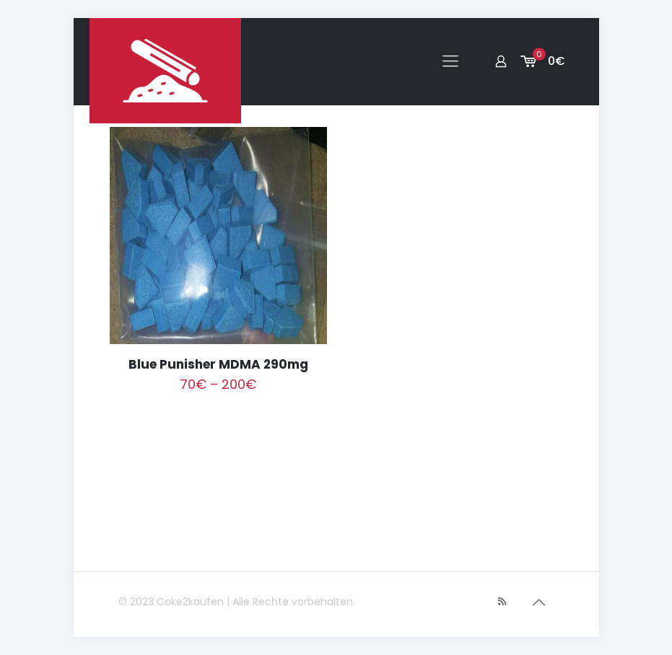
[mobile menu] (450, 61)
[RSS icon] (502, 601)
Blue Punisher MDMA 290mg (218, 364)
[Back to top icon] (539, 602)
